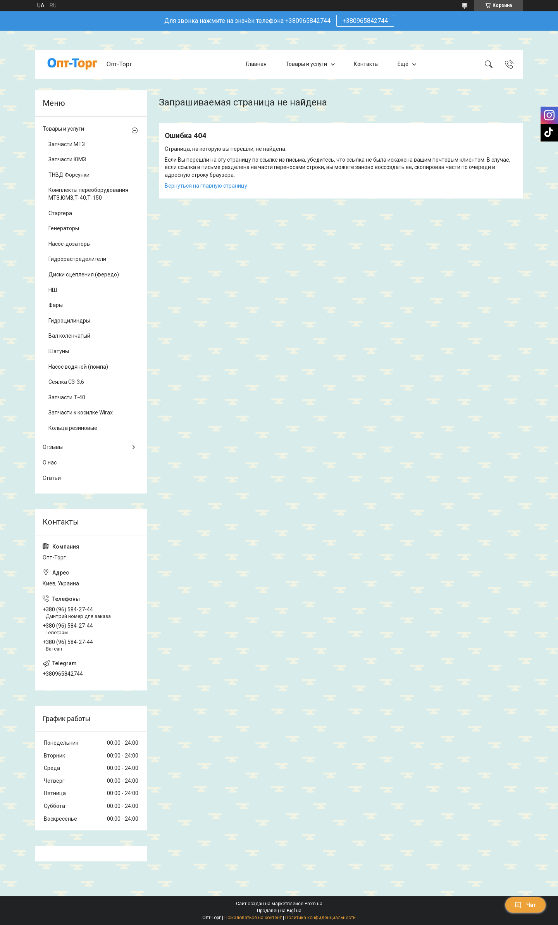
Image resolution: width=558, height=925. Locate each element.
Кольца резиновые (72, 428)
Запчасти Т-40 (66, 397)
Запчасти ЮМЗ (67, 159)
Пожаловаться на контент (253, 917)
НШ (52, 290)
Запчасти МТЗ (66, 144)
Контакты (366, 64)
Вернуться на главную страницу (206, 186)
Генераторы (63, 228)
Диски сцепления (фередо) (83, 274)
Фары (55, 305)
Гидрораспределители (77, 259)
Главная (256, 64)
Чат (525, 904)
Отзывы (53, 447)
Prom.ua (313, 903)
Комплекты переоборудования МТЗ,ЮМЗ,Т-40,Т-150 (88, 194)
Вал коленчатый (69, 336)
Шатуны (58, 351)
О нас (50, 462)
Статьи (52, 478)
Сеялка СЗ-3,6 (66, 382)
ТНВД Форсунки (69, 175)
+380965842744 (365, 20)
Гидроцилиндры (69, 321)
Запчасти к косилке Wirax (80, 412)
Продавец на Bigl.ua (279, 910)
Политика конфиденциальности (320, 917)
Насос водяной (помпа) (78, 367)
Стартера (60, 213)
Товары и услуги (306, 64)
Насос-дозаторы (69, 244)
